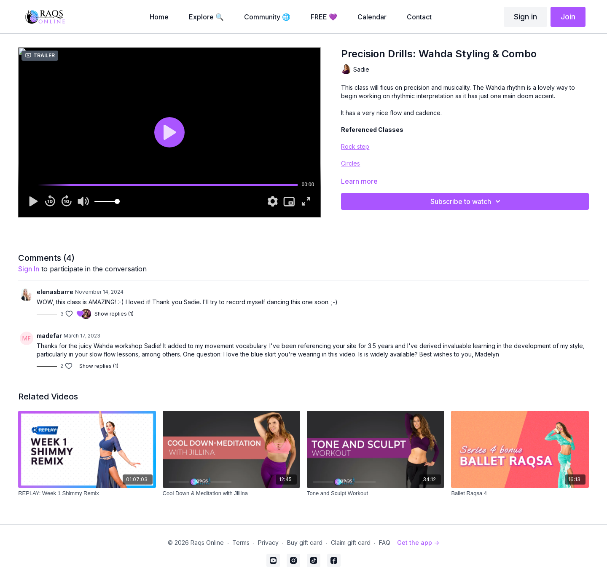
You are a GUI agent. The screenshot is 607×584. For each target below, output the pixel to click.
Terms (241, 542)
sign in (28, 269)
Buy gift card (304, 542)
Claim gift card (351, 542)
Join (568, 16)
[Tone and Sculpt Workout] (375, 493)
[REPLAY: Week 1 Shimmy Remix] (87, 493)
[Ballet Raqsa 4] (519, 493)
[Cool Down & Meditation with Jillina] (231, 493)
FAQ (384, 542)
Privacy (268, 542)
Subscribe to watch (466, 201)
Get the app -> (418, 542)
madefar (49, 335)
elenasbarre (55, 291)
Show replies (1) (114, 314)
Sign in (525, 16)
